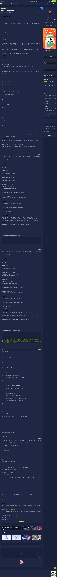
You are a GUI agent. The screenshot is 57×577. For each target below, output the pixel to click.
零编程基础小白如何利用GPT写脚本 (48, 20)
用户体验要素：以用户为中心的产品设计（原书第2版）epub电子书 (48, 103)
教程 (17, 3)
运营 (7, 3)
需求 (14, 511)
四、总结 (51, 16)
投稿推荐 (53, 1)
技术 (14, 3)
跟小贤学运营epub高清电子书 (48, 25)
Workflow (51, 11)
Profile (51, 9)
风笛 (3, 12)
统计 (50, 3)
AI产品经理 (24, 457)
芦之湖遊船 (47, 131)
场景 (9, 193)
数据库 (11, 44)
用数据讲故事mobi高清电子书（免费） (49, 133)
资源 (19, 3)
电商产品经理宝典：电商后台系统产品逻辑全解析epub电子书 (48, 100)
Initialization (52, 8)
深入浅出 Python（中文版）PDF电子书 (49, 75)
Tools (51, 7)
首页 (1, 3)
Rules (51, 6)
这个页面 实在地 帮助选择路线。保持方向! (49, 110)
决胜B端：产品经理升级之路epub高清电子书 (49, 56)
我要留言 (49, 135)
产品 (4, 3)
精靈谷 (45, 111)
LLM (29, 43)
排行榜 (47, 3)
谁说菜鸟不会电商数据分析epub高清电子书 (48, 98)
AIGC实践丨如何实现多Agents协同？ (48, 19)
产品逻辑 (11, 515)
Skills (51, 10)
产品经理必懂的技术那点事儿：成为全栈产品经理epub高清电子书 (48, 101)
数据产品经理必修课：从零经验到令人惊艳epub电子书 (49, 62)
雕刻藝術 (50, 124)
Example (51, 5)
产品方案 (12, 509)
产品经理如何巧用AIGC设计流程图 (48, 22)
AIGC (2, 43)
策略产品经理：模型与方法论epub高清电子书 (50, 113)
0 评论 (8, 12)
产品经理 (29, 457)
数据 (11, 3)
